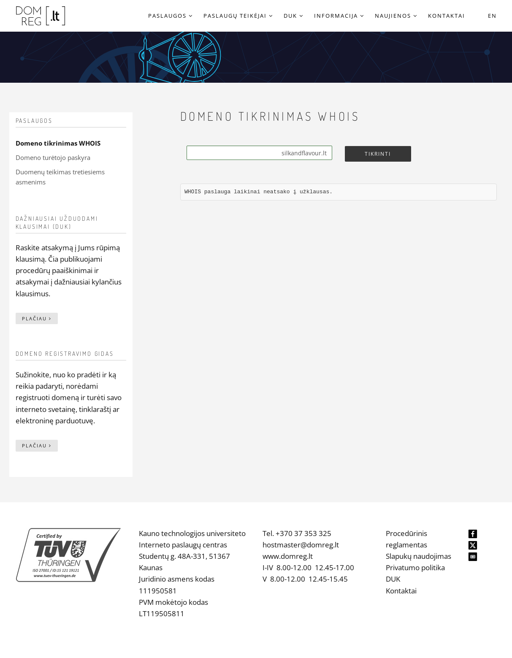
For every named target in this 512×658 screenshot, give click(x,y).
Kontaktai (401, 591)
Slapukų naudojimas (418, 556)
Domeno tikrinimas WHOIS (58, 143)
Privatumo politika (415, 567)
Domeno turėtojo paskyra (53, 157)
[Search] (259, 153)
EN (492, 15)
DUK (393, 579)
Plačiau (36, 318)
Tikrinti (378, 153)
